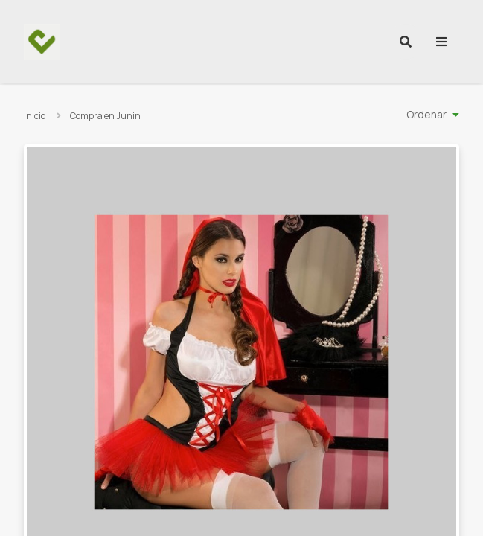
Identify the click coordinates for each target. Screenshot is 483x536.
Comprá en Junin (105, 115)
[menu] (441, 42)
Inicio (34, 115)
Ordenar (426, 114)
